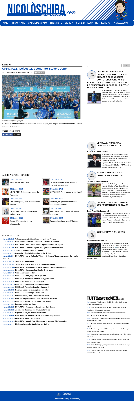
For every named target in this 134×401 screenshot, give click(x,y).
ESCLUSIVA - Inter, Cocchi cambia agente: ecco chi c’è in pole (39, 245)
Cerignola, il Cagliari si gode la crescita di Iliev (33, 253)
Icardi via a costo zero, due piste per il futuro (32, 290)
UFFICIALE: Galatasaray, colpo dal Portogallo (32, 284)
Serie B (90, 181)
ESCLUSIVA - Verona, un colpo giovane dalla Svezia (35, 307)
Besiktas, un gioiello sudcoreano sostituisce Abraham (36, 298)
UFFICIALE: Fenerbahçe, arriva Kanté (66, 192)
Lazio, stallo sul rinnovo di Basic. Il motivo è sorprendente (37, 316)
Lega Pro (91, 211)
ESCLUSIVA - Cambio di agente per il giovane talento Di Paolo (39, 248)
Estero (90, 241)
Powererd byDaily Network (67, 393)
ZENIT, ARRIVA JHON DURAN (111, 232)
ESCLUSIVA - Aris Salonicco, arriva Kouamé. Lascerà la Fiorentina (40, 267)
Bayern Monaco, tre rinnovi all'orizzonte (30, 313)
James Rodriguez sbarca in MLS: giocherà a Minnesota (36, 264)
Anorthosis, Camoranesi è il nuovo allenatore (32, 310)
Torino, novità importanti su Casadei (29, 250)
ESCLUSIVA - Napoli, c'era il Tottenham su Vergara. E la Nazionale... (41, 321)
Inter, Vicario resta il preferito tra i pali (29, 281)
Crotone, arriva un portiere (25, 273)
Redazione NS (104, 88)
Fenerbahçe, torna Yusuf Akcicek (63, 221)
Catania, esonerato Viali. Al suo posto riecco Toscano (35, 239)
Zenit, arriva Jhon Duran (20, 182)
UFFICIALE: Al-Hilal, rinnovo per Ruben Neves (33, 301)
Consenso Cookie (61, 399)
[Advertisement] (22, 154)
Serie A (90, 152)
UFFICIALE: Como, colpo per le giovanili (30, 276)
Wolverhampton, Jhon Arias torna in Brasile (32, 296)
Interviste (91, 88)
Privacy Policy (74, 399)
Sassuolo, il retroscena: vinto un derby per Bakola (34, 279)
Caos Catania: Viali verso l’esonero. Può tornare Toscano (37, 242)
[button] (126, 65)
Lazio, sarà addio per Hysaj (25, 304)
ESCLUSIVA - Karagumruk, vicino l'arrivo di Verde (34, 270)
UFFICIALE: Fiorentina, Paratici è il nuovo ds (32, 287)
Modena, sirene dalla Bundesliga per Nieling (32, 324)
